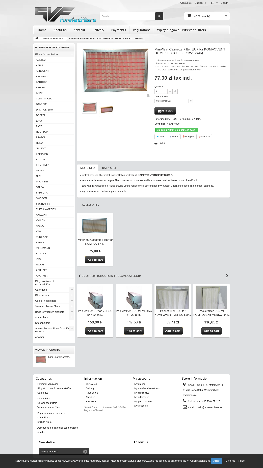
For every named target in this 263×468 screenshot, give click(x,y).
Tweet (161, 137)
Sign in (224, 3)
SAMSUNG (42, 192)
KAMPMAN (42, 154)
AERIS (39, 65)
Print (162, 144)
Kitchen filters (42, 322)
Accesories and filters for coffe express (52, 330)
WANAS (40, 264)
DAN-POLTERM (44, 109)
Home (42, 30)
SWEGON (41, 198)
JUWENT (41, 148)
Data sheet (110, 169)
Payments (118, 30)
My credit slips (141, 392)
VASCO (40, 226)
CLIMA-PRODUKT (46, 98)
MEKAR (40, 170)
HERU (39, 143)
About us (60, 30)
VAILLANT (41, 214)
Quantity (158, 86)
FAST (39, 126)
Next (227, 277)
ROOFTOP (42, 131)
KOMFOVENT (43, 165)
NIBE (39, 176)
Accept (217, 461)
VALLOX (40, 220)
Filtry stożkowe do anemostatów (45, 283)
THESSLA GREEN (46, 209)
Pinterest (204, 137)
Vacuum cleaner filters (47, 306)
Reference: (160, 120)
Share (174, 137)
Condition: (160, 124)
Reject (241, 460)
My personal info (143, 401)
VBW (38, 231)
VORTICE (41, 253)
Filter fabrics (42, 295)
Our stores (91, 384)
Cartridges (41, 289)
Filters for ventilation (46, 54)
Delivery (98, 30)
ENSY (39, 120)
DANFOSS (41, 104)
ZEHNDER (41, 270)
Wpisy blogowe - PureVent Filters (181, 30)
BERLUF (40, 87)
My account (141, 378)
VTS (38, 259)
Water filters (41, 317)
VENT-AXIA (42, 237)
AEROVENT (42, 71)
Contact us (186, 3)
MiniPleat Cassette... (59, 356)
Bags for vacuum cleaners (49, 311)
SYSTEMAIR (43, 203)
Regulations (141, 30)
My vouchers (141, 405)
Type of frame (161, 96)
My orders (139, 384)
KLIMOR (40, 159)
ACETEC (41, 60)
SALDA (40, 187)
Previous (79, 277)
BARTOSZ (41, 82)
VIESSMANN (43, 248)
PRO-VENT (42, 181)
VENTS (40, 242)
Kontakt (79, 30)
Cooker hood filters (45, 300)
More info (87, 169)
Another (39, 337)
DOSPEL (41, 115)
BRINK (39, 93)
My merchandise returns (147, 388)
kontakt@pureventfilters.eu (209, 407)
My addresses (141, 397)
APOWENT (42, 76)
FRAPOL (40, 137)
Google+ (188, 137)
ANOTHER (41, 275)
